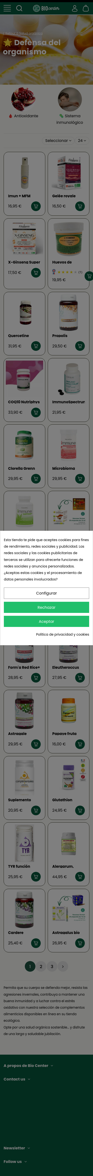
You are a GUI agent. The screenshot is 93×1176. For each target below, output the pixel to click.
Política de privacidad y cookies (62, 634)
